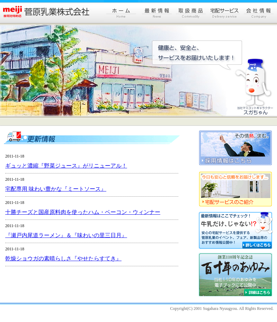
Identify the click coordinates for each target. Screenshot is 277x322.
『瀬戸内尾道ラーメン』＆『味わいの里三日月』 (66, 235)
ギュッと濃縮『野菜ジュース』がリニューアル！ (66, 166)
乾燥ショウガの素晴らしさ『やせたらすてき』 (63, 258)
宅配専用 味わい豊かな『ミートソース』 (55, 189)
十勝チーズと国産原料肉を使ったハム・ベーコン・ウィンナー (82, 212)
